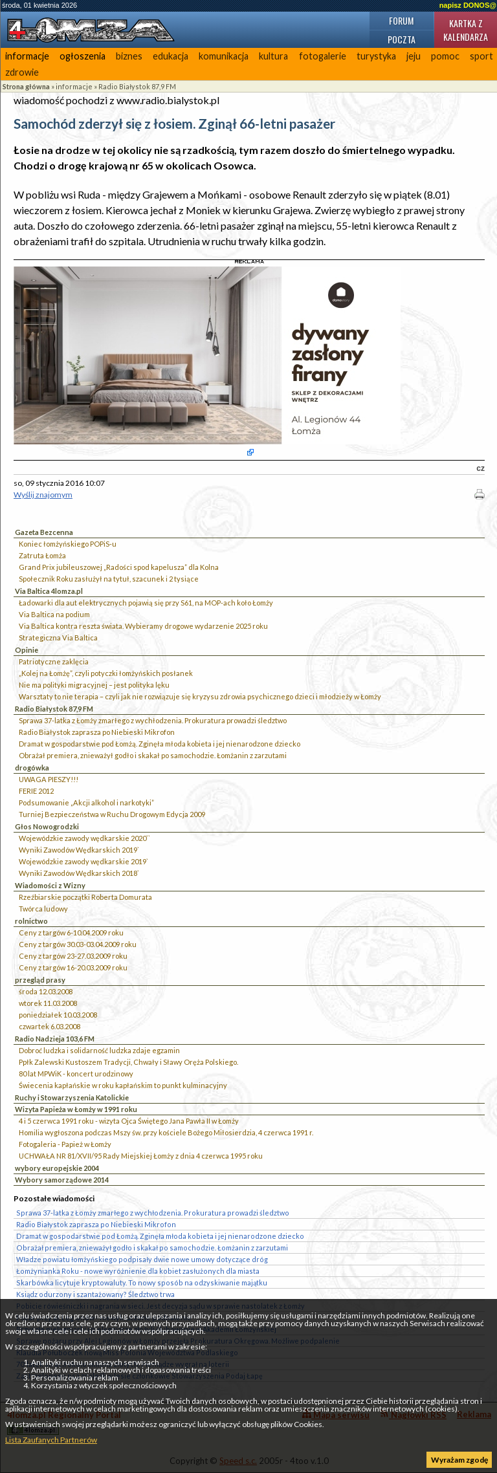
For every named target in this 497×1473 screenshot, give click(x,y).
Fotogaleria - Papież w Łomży (65, 1144)
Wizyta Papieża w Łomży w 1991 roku (76, 1109)
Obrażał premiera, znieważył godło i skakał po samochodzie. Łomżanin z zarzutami (153, 755)
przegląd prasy (40, 980)
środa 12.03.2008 (45, 991)
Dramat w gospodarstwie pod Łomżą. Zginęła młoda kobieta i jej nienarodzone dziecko (159, 743)
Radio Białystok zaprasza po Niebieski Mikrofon (97, 732)
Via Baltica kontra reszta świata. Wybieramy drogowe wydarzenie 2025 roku (143, 626)
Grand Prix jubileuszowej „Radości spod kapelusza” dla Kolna (119, 567)
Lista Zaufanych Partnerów (51, 1440)
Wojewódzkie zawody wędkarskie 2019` (83, 861)
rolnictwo (31, 921)
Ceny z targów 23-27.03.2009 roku (73, 956)
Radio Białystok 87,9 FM (137, 86)
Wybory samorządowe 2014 (62, 1179)
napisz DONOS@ (467, 5)
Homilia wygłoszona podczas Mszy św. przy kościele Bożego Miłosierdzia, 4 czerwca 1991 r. (166, 1132)
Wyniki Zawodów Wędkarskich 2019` (79, 850)
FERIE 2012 (36, 791)
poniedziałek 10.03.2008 (58, 1014)
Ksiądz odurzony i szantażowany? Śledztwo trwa (95, 1294)
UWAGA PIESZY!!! (48, 779)
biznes (129, 55)
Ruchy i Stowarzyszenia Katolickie (72, 1097)
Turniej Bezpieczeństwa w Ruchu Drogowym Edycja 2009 (112, 814)
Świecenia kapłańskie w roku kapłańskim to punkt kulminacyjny (123, 1085)
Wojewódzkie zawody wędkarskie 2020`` (84, 838)
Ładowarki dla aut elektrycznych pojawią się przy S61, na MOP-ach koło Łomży (146, 602)
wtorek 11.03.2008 (48, 1003)
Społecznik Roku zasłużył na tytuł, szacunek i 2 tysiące (109, 578)
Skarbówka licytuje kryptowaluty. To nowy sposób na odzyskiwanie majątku (141, 1282)
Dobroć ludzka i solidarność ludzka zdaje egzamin (99, 1050)
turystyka (376, 55)
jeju (413, 55)
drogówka (32, 767)
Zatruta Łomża (42, 555)
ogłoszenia (82, 55)
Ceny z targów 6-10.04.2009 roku (71, 932)
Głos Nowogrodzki (47, 826)
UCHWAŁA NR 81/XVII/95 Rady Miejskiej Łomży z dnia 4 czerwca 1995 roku (141, 1155)
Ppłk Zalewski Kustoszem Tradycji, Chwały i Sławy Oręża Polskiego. (128, 1062)
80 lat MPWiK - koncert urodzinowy (76, 1073)
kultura (273, 55)
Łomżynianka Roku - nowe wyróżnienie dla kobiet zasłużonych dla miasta (138, 1271)
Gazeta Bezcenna (44, 532)
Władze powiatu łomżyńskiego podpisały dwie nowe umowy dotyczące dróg (142, 1259)
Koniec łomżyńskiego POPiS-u (67, 544)
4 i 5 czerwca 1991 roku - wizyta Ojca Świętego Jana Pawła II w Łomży (129, 1121)
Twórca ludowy (43, 908)
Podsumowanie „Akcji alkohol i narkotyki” (86, 802)
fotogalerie (322, 55)
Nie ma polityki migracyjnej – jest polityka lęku (94, 685)
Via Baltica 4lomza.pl (49, 591)
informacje (27, 55)
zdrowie (22, 72)
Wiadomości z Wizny (50, 885)
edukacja (170, 55)
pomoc (445, 55)
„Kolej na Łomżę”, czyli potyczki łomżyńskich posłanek (106, 673)
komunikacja (223, 55)
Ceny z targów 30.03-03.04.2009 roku (78, 944)
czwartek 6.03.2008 (49, 1026)
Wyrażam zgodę (459, 1460)
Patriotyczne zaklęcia (54, 661)
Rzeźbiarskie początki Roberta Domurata (85, 897)
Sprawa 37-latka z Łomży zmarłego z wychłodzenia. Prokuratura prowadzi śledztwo (153, 720)
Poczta (401, 39)
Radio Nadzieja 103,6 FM (54, 1038)
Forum (401, 20)
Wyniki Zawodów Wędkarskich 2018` (79, 873)
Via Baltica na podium (54, 614)
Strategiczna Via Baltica (58, 637)
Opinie (26, 650)
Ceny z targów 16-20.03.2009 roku (73, 967)
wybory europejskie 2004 (57, 1168)
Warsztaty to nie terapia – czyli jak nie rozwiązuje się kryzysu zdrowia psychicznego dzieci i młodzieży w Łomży (200, 696)
